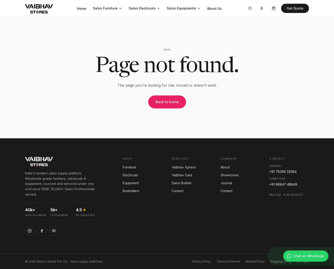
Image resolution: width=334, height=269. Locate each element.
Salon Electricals (144, 8)
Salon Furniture (107, 8)
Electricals (130, 175)
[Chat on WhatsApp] (305, 256)
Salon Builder (182, 183)
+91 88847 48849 (283, 184)
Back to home (167, 102)
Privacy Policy (201, 261)
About (225, 167)
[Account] (261, 8)
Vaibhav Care (182, 175)
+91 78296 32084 (283, 172)
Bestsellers (131, 191)
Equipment (131, 183)
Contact (177, 191)
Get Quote (295, 8)
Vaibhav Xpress (184, 167)
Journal (226, 183)
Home (81, 8)
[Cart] (273, 8)
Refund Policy (255, 261)
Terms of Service (228, 261)
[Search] (250, 8)
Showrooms (230, 175)
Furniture (129, 167)
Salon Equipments (184, 8)
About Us (214, 8)
